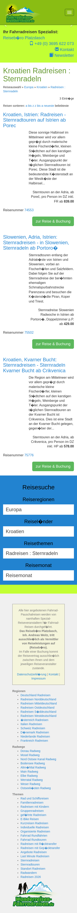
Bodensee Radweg (33, 763)
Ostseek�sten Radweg (36, 788)
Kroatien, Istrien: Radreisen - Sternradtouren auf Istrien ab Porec (34, 120)
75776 (29, 455)
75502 (29, 332)
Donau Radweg (30, 751)
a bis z (30, 105)
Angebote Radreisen (34, 852)
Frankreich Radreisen (34, 740)
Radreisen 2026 (31, 877)
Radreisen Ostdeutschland (37, 707)
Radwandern (29, 872)
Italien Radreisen (31, 724)
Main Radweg (29, 771)
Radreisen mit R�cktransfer (39, 843)
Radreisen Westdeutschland (38, 715)
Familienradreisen (32, 802)
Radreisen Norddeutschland (38, 699)
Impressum (38, 678)
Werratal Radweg (32, 779)
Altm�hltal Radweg (33, 767)
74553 (29, 210)
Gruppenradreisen (32, 810)
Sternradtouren (30, 864)
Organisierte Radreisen (35, 831)
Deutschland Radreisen (36, 695)
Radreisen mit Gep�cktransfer (40, 848)
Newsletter (61, 55)
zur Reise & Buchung (53, 221)
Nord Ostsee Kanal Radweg (38, 759)
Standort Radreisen (33, 868)
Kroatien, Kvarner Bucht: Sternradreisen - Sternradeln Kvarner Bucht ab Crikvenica (34, 365)
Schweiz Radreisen (33, 728)
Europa (28, 87)
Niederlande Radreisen (35, 736)
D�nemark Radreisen (35, 732)
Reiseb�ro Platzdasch (24, 38)
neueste (49, 105)
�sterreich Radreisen (34, 720)
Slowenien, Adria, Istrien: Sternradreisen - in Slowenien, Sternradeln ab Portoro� (36, 242)
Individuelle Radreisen (35, 827)
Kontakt (64, 49)
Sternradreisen (30, 860)
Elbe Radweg (29, 775)
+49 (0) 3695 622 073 (51, 43)
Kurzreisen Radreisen (34, 823)
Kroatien (42, 87)
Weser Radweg (30, 784)
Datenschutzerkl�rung (31, 674)
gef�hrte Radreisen (33, 815)
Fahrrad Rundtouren (33, 839)
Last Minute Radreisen (35, 856)
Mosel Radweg (30, 755)
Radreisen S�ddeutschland (38, 711)
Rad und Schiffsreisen (35, 798)
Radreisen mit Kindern (35, 806)
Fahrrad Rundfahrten (34, 835)
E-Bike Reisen (30, 819)
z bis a (39, 105)
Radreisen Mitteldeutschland (39, 703)
